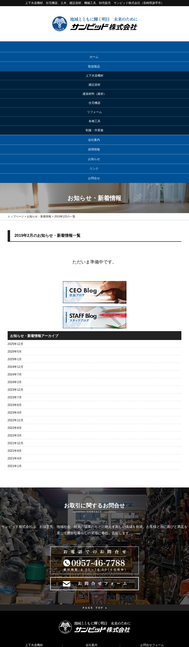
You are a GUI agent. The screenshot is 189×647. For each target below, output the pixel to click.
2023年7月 (15, 333)
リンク (94, 105)
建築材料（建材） (34, 597)
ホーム (94, 57)
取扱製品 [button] (94, 66)
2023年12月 (15, 326)
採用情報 (94, 85)
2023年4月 (15, 349)
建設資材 (34, 589)
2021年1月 (15, 402)
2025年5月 (15, 288)
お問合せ (94, 114)
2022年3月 (15, 371)
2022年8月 (15, 364)
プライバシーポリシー (152, 589)
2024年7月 (15, 310)
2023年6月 (15, 341)
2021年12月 (15, 379)
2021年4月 (15, 394)
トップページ (16, 152)
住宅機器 (34, 605)
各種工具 (34, 620)
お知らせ (94, 95)
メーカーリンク (91, 597)
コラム (91, 613)
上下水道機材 (34, 581)
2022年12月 (15, 356)
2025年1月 (15, 295)
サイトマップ (152, 597)
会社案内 (94, 76)
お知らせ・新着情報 (39, 152)
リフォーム (34, 613)
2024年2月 (15, 318)
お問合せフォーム (152, 581)
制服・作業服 (34, 628)
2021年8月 (15, 387)
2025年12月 (15, 280)
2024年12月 (15, 303)
